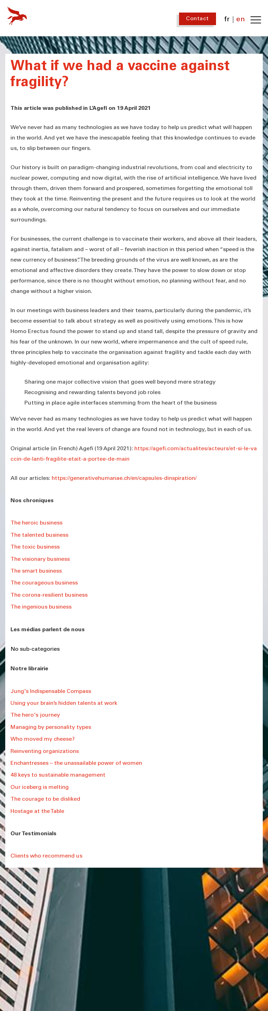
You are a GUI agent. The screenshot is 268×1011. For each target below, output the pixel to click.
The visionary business (40, 559)
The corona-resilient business (49, 595)
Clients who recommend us (46, 856)
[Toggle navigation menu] (256, 19)
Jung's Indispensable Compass (50, 691)
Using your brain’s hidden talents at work (63, 703)
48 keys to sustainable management (57, 775)
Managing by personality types (50, 727)
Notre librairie (29, 669)
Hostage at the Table (37, 811)
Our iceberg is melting (39, 787)
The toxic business (35, 547)
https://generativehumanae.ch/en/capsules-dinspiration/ (124, 478)
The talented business (39, 535)
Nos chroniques (32, 501)
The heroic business (36, 523)
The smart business (36, 571)
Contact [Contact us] (197, 19)
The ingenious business (41, 607)
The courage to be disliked (45, 799)
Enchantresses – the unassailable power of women (76, 763)
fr (227, 19)
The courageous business (44, 583)
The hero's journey (35, 715)
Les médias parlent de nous (47, 630)
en (240, 19)
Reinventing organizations (44, 751)
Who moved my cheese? (42, 739)
